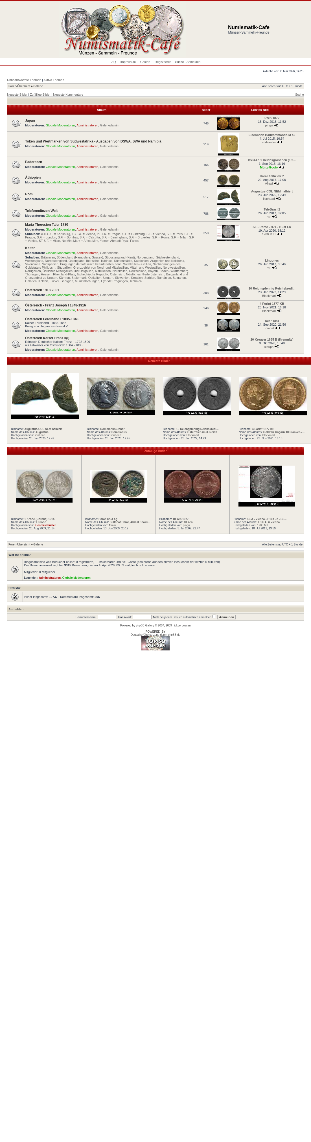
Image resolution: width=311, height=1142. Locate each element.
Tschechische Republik (92, 274)
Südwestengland (167, 257)
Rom (29, 194)
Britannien (48, 257)
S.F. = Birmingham (114, 237)
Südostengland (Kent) (120, 257)
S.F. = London (46, 237)
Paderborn (33, 162)
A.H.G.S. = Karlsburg (55, 234)
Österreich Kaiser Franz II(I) (47, 338)
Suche (179, 61)
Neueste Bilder (17, 94)
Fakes (134, 240)
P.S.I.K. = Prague (109, 234)
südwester (269, 142)
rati (269, 216)
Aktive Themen (53, 80)
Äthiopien (33, 177)
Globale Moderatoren (60, 125)
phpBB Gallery (145, 625)
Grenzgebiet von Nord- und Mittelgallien (100, 267)
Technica (136, 281)
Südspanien (50, 264)
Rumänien (164, 277)
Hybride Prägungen (114, 281)
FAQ (113, 61)
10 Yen (188, 522)
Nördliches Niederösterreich (145, 274)
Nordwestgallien (174, 267)
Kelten (30, 248)
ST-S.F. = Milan (49, 240)
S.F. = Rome (160, 237)
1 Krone (41, 522)
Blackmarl (269, 295)
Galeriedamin (109, 125)
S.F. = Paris (175, 234)
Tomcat (269, 328)
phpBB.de (174, 634)
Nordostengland (56, 260)
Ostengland (76, 260)
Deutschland (137, 271)
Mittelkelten (103, 271)
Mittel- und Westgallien (145, 267)
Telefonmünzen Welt (41, 211)
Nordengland (145, 257)
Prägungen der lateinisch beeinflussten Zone (91, 264)
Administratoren (87, 125)
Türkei (54, 281)
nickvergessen (182, 625)
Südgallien (64, 267)
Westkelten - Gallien (137, 264)
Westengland (34, 260)
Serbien (149, 277)
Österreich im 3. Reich (202, 432)
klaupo (268, 346)
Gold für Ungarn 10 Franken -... (284, 432)
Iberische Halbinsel (99, 260)
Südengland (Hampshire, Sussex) (80, 257)
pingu (269, 125)
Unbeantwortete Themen (24, 80)
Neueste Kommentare (68, 94)
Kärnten (64, 277)
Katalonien (141, 260)
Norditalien (119, 271)
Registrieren (163, 61)
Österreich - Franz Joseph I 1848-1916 (55, 305)
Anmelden (194, 61)
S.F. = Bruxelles (139, 237)
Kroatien (137, 277)
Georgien (66, 281)
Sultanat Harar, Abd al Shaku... (129, 522)
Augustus (42, 432)
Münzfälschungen (87, 281)
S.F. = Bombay (68, 237)
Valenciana (32, 264)
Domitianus (119, 432)
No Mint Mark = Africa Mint (80, 240)
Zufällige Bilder (40, 94)
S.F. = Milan (179, 237)
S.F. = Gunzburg (133, 234)
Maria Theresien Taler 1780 (46, 225)
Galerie (145, 61)
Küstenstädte (123, 260)
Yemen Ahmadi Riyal (114, 240)
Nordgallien (33, 271)
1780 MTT (269, 234)
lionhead (269, 198)
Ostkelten (94, 277)
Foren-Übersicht (19, 86)
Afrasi (269, 183)
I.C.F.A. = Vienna (83, 234)
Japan (30, 120)
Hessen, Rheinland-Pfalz (58, 274)
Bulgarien (179, 277)
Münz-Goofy (269, 167)
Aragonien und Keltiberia (167, 260)
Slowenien (122, 277)
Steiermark (79, 277)
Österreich (117, 274)
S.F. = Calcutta (90, 237)
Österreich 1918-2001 (42, 290)
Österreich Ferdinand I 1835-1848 (51, 319)
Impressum (128, 61)
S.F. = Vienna (155, 234)
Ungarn (108, 277)
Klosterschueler (45, 525)
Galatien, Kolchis (37, 281)
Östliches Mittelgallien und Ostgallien (68, 271)
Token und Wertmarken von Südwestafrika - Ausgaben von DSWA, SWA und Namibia (93, 141)
